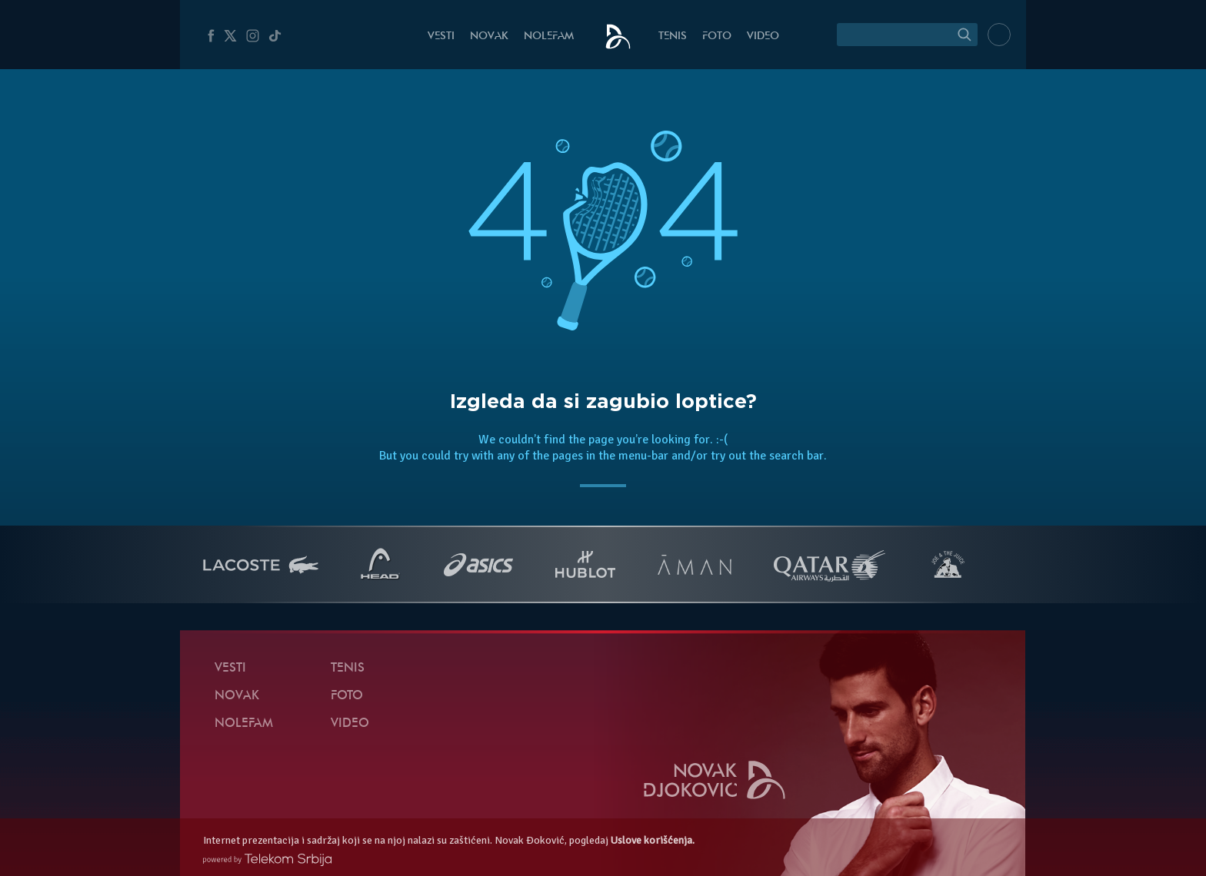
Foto (716, 36)
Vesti (441, 36)
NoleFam (549, 36)
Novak (489, 36)
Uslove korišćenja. (653, 840)
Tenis (672, 36)
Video (763, 36)
